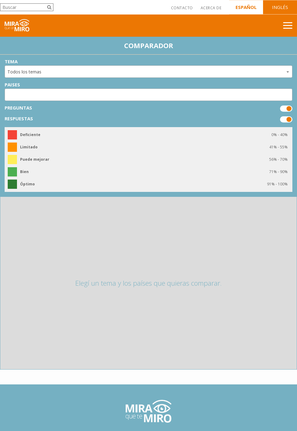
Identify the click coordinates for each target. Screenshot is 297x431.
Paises (12, 84)
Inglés (280, 7)
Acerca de (211, 7)
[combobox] (148, 71)
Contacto (182, 7)
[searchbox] (8, 94)
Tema (11, 61)
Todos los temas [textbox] (24, 72)
